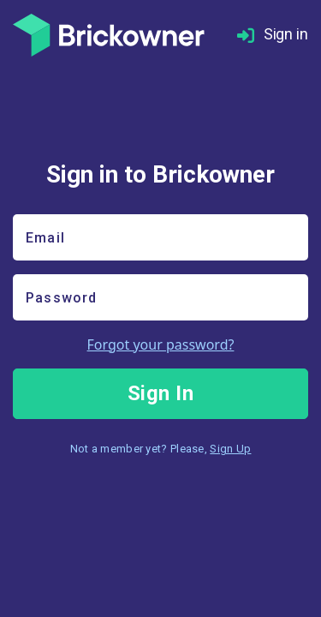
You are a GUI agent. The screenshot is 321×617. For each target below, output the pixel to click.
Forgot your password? (161, 344)
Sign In (161, 393)
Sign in (272, 35)
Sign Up (230, 448)
